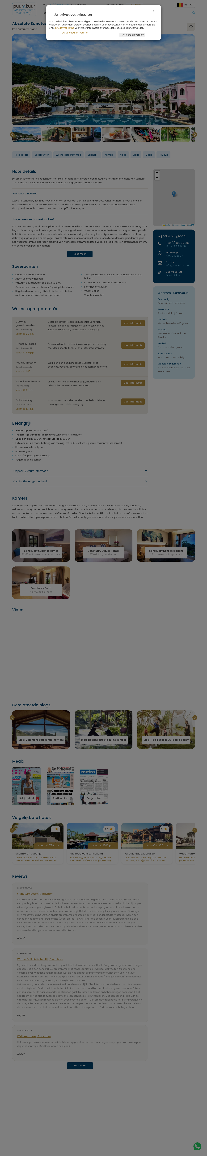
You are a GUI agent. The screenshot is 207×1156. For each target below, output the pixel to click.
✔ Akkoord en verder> (132, 34)
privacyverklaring (64, 27)
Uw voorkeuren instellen (75, 32)
